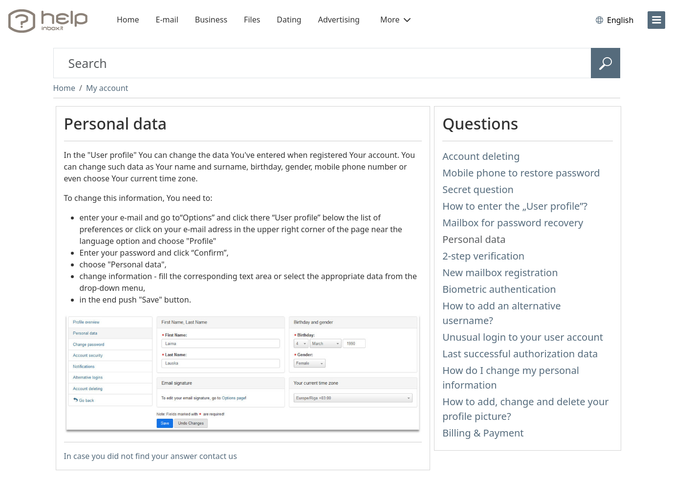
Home (128, 19)
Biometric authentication (499, 289)
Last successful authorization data (520, 353)
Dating (289, 19)
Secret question (478, 189)
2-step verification (483, 255)
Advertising (339, 19)
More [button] (395, 19)
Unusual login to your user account (522, 337)
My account (107, 88)
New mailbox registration (500, 272)
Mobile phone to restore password (521, 172)
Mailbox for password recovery (512, 222)
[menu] (656, 20)
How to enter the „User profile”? (514, 206)
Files (252, 19)
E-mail (167, 19)
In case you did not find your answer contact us (150, 456)
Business (211, 19)
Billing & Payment (482, 432)
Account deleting (481, 156)
